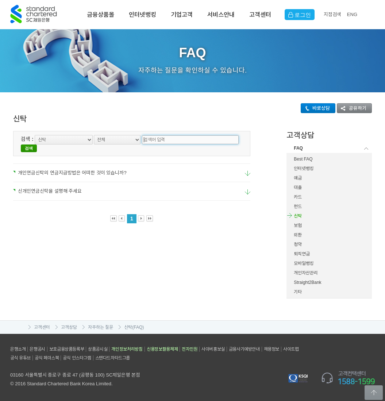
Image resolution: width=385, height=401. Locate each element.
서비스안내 (221, 14)
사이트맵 (291, 349)
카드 (298, 197)
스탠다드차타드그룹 (112, 357)
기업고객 (182, 14)
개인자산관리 (306, 272)
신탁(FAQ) (134, 327)
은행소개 (18, 349)
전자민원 (189, 349)
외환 (298, 235)
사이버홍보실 (213, 349)
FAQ (298, 148)
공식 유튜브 (20, 357)
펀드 (298, 206)
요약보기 (247, 166)
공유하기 (351, 108)
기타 (298, 291)
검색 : (27, 139)
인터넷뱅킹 (142, 14)
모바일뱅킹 (304, 263)
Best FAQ (303, 159)
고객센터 (260, 14)
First (113, 211)
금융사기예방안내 (244, 349)
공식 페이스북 (47, 357)
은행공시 (37, 349)
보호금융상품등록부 (66, 349)
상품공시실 (97, 349)
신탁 (298, 216)
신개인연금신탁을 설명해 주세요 (47, 183)
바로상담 (315, 108)
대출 (298, 187)
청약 (298, 244)
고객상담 (69, 327)
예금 (298, 178)
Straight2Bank (307, 282)
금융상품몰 (100, 14)
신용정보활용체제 (162, 349)
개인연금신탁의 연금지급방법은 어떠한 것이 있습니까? (70, 165)
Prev (122, 211)
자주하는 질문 (100, 327)
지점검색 (332, 14)
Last (149, 211)
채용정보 (271, 349)
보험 (298, 225)
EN (352, 14)
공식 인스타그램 (77, 357)
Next (141, 211)
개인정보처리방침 (127, 349)
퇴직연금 (302, 254)
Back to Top (374, 392)
